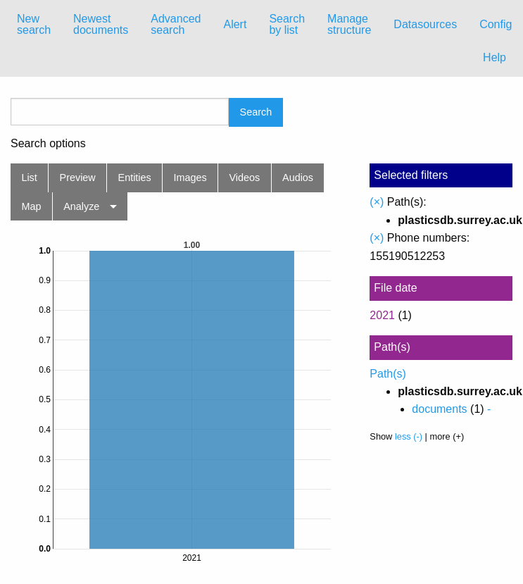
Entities (134, 177)
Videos (244, 177)
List (29, 177)
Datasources (425, 24)
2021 (382, 315)
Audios (297, 177)
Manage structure (349, 24)
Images (190, 177)
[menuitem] (34, 25)
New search (34, 24)
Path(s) (388, 374)
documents (439, 409)
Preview (78, 177)
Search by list (287, 24)
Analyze (81, 206)
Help (494, 57)
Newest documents (100, 24)
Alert (234, 24)
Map (31, 206)
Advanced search (176, 24)
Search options (48, 143)
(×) (377, 202)
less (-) (408, 436)
